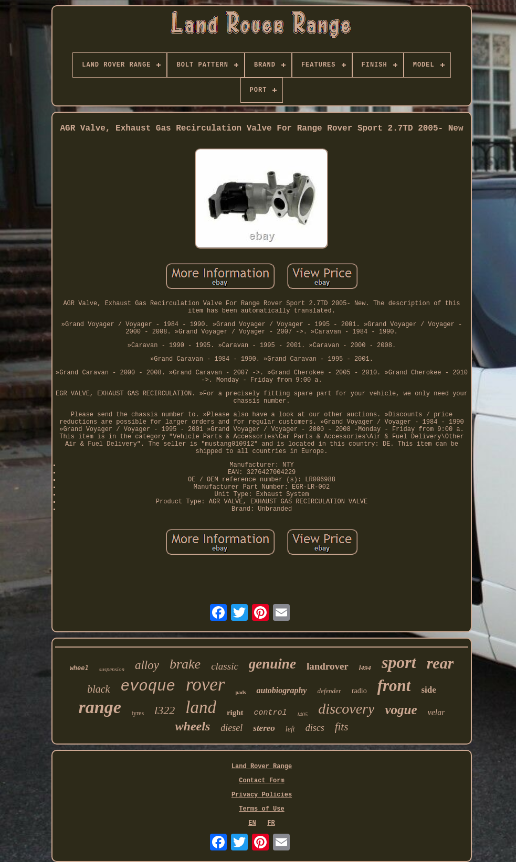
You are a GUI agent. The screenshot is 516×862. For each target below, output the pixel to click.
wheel (79, 668)
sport (399, 662)
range (100, 707)
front (394, 685)
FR (271, 823)
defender (329, 691)
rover (205, 684)
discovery (346, 709)
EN (252, 823)
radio (359, 691)
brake (185, 664)
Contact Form (261, 780)
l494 (365, 668)
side (428, 690)
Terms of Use (261, 809)
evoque (147, 686)
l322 (164, 710)
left (290, 729)
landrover (328, 666)
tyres (138, 713)
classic (224, 666)
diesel (231, 728)
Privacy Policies (261, 795)
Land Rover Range (261, 766)
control (270, 712)
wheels (192, 726)
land (200, 707)
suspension (111, 669)
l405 (303, 714)
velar (436, 712)
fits (342, 726)
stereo (264, 728)
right (235, 712)
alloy (147, 665)
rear (440, 663)
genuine (272, 664)
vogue (401, 710)
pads (240, 692)
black (98, 689)
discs (315, 728)
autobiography (281, 690)
